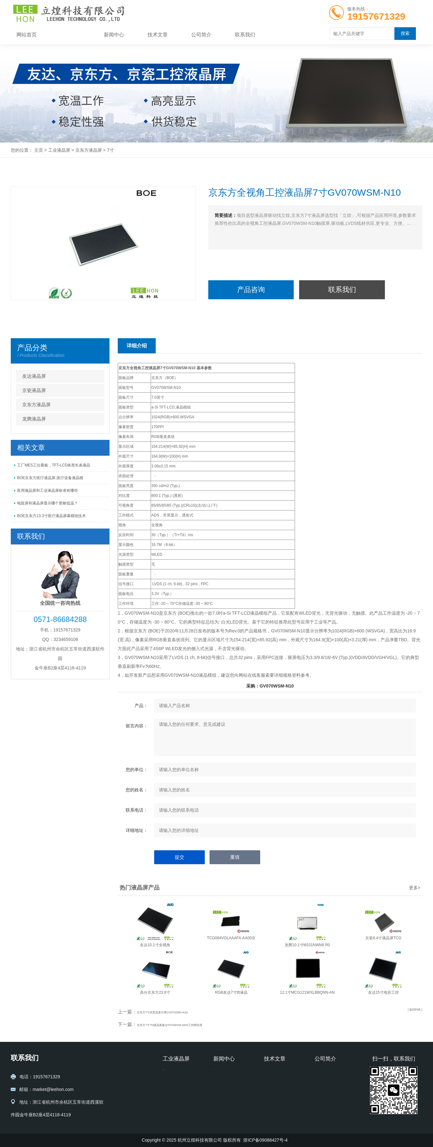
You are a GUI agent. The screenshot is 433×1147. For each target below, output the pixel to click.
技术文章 (157, 34)
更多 (414, 887)
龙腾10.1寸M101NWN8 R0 (307, 945)
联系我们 (245, 34)
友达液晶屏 (34, 376)
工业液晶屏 (70, 34)
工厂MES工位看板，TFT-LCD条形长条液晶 (53, 465)
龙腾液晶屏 (34, 418)
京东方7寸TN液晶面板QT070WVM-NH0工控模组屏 (191, 1024)
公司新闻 (222, 1083)
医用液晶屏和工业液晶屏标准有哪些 (47, 490)
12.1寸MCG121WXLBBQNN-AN (307, 992)
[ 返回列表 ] (410, 1011)
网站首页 (26, 34)
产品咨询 (251, 290)
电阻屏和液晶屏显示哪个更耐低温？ (47, 503)
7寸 (110, 150)
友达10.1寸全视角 (155, 945)
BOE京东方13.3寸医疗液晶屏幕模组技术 (51, 516)
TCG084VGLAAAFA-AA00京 (231, 938)
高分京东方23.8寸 (155, 992)
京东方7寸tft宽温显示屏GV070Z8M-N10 (179, 1011)
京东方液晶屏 (88, 150)
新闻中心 (114, 34)
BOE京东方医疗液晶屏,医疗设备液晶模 (50, 478)
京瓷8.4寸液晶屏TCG (383, 938)
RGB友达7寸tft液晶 (231, 992)
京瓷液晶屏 (34, 390)
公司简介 (201, 34)
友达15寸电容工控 (383, 992)
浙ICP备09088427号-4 (265, 1140)
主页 (38, 150)
